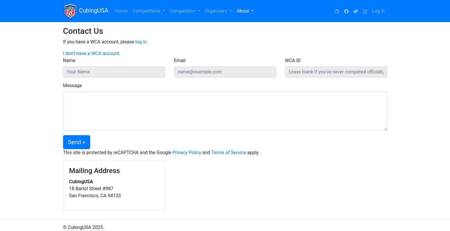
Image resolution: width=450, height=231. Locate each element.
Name (69, 60)
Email (180, 60)
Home (121, 11)
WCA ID (293, 60)
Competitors (183, 11)
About (243, 11)
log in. (141, 42)
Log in (378, 11)
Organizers (216, 11)
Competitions (147, 11)
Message (72, 85)
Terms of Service (228, 152)
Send (74, 142)
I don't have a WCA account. (92, 53)
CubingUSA (85, 11)
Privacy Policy (186, 152)
